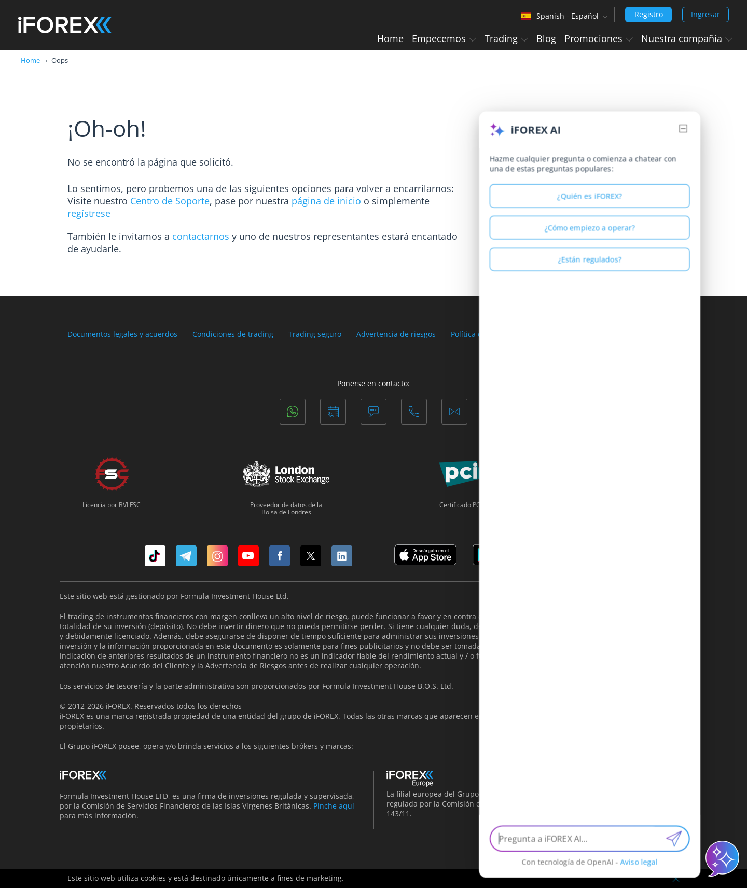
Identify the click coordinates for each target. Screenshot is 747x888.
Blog (546, 38)
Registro (648, 14)
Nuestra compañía (686, 38)
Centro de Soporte (170, 201)
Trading (506, 38)
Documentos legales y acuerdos (122, 334)
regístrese (88, 213)
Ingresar (705, 14)
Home (390, 38)
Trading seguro (314, 334)
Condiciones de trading (232, 334)
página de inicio (326, 201)
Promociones (598, 38)
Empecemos (444, 38)
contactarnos (200, 236)
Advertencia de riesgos (396, 334)
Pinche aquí (333, 806)
